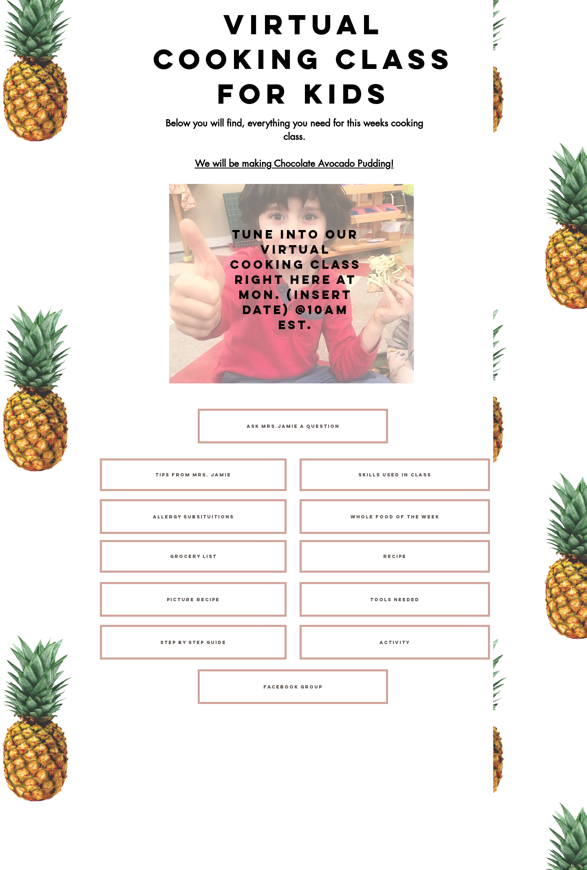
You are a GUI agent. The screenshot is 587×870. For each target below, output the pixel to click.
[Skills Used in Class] (395, 474)
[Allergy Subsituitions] (193, 516)
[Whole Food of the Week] (395, 516)
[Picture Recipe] (193, 599)
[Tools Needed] (395, 599)
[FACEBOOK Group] (293, 686)
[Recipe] (395, 556)
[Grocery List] (193, 556)
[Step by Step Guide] (193, 642)
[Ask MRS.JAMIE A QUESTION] (293, 426)
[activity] (395, 642)
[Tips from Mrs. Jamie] (193, 474)
